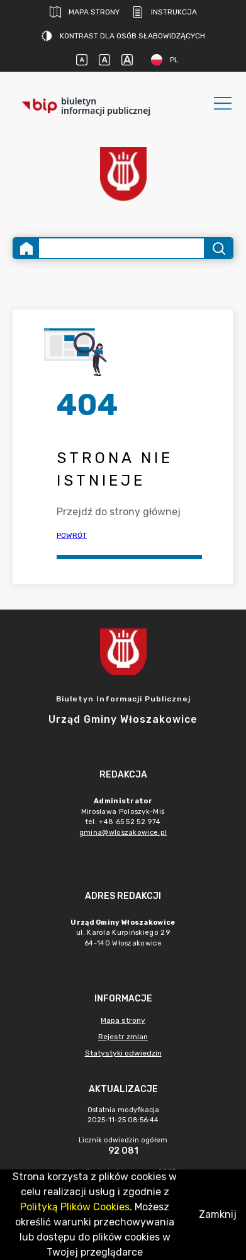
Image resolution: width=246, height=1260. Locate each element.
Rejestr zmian (123, 1036)
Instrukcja (164, 12)
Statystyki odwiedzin (123, 1053)
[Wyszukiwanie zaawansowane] (121, 248)
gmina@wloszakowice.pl (123, 832)
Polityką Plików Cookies (75, 1207)
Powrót (72, 535)
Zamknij (218, 1214)
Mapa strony (85, 12)
